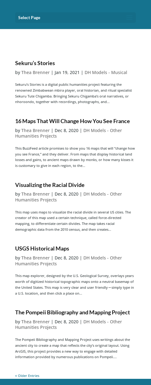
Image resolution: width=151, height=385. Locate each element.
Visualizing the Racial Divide (50, 184)
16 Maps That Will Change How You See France (72, 121)
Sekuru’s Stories (35, 63)
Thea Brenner (35, 72)
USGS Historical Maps (42, 248)
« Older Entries (27, 375)
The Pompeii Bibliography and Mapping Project (72, 312)
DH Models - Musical (106, 72)
